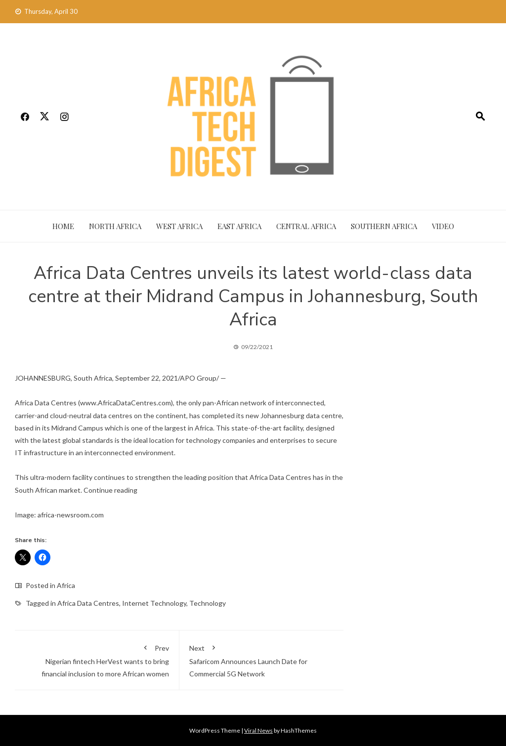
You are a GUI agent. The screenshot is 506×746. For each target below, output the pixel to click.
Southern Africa (384, 226)
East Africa (239, 226)
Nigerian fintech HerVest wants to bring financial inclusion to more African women (97, 659)
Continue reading (110, 490)
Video (443, 226)
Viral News (258, 730)
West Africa (179, 226)
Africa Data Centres (88, 603)
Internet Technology (154, 603)
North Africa (115, 226)
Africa (66, 585)
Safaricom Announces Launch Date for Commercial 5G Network (261, 659)
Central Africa (306, 226)
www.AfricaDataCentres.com (125, 402)
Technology (207, 603)
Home (63, 226)
